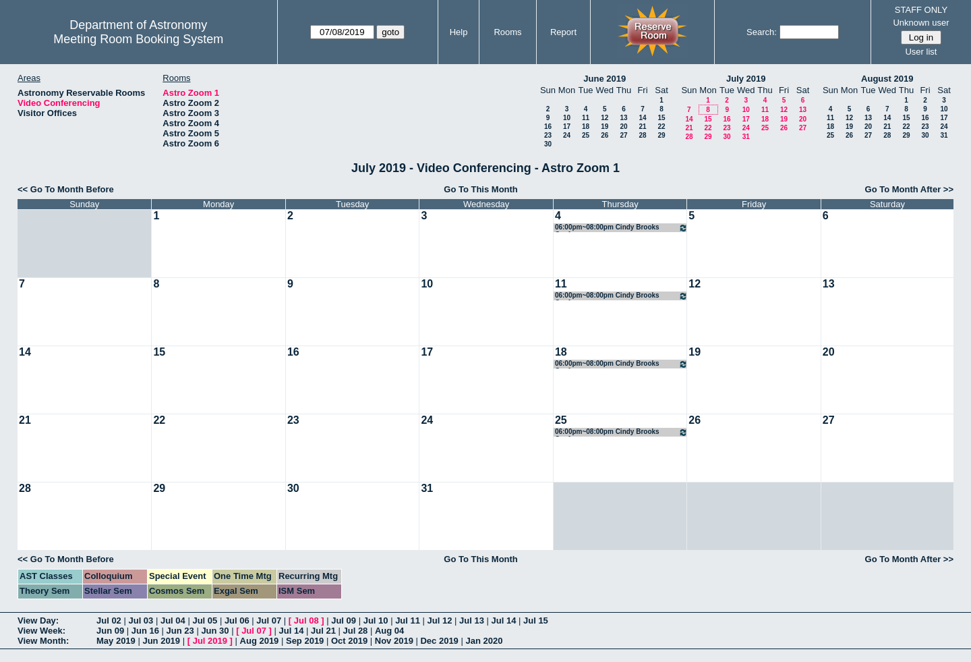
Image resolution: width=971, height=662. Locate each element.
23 (548, 135)
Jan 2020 (483, 641)
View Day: (38, 620)
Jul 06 (237, 620)
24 (566, 135)
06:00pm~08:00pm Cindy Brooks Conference (621, 227)
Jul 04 (172, 620)
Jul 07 (268, 620)
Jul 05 (204, 620)
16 (548, 126)
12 (604, 117)
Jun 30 (215, 631)
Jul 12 (440, 620)
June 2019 (604, 79)
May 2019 (116, 641)
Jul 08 (306, 620)
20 (623, 126)
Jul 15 (535, 620)
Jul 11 (407, 620)
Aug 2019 (259, 641)
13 (623, 117)
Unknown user (921, 23)
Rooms (507, 32)
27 (623, 135)
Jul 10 (375, 620)
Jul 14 (504, 620)
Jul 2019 (210, 641)
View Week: (41, 631)
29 (661, 135)
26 (604, 135)
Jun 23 (180, 631)
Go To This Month (481, 189)
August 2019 (887, 79)
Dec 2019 (439, 641)
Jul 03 (140, 620)
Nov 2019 (394, 641)
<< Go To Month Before (66, 189)
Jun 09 (110, 631)
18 (585, 126)
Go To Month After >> (909, 189)
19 (604, 126)
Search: (761, 32)
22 (661, 126)
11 (585, 117)
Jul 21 (323, 631)
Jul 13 (471, 620)
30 (548, 144)
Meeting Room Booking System (138, 39)
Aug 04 (389, 631)
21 (642, 126)
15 (661, 117)
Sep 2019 (305, 641)
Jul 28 (355, 631)
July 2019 (746, 79)
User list (921, 52)
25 (585, 135)
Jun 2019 (161, 641)
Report (563, 32)
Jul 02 (108, 620)
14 (642, 117)
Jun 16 (145, 631)
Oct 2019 (349, 641)
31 (746, 136)
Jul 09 (343, 620)
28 (642, 135)
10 (566, 117)
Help (459, 32)
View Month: (43, 641)
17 (566, 126)
